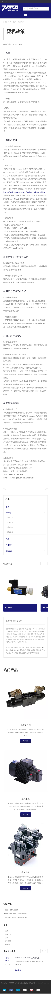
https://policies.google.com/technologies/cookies (24, 192)
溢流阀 (38, 650)
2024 (7, 968)
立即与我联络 (34, 653)
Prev (46, 563)
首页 (6, 22)
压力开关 (8, 607)
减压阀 (33, 650)
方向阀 (10, 650)
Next (42, 563)
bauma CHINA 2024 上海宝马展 (28, 961)
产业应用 (9, 545)
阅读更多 (25, 742)
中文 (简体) (5, 2)
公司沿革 (10, 522)
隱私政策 (21, 22)
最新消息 (10, 527)
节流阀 (27, 650)
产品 (7, 539)
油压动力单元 (23, 653)
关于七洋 (13, 22)
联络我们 (9, 551)
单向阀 (16, 650)
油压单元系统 (13, 653)
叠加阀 (21, 650)
